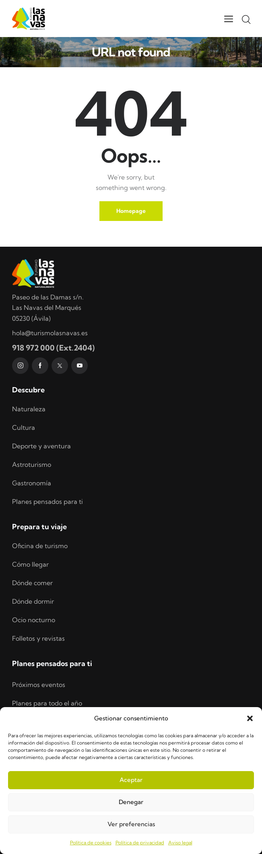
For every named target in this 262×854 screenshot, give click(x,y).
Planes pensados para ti (47, 501)
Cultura (23, 427)
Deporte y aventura (41, 446)
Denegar (131, 802)
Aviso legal (180, 843)
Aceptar (131, 780)
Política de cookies (90, 843)
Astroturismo (31, 464)
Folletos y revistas (38, 638)
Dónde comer (32, 583)
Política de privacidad (140, 843)
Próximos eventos (38, 685)
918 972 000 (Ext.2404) (53, 348)
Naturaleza (28, 409)
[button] (250, 718)
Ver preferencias (131, 824)
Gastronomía (31, 483)
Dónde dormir (33, 601)
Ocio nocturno (33, 620)
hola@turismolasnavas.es (50, 333)
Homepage (131, 211)
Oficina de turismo (40, 546)
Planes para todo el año (47, 703)
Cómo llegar (30, 564)
